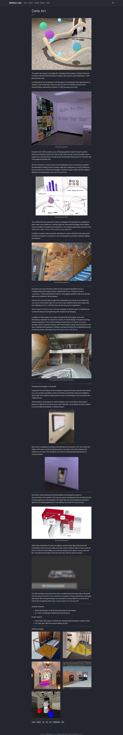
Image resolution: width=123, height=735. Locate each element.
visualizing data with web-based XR (67, 601)
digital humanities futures (46, 596)
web (33, 722)
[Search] (113, 3)
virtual (38, 722)
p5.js (62, 229)
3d (62, 722)
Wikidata (34, 300)
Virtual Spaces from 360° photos (67, 329)
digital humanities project (45, 309)
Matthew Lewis (15, 3)
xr (46, 722)
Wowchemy (50, 734)
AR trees (60, 596)
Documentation (58, 303)
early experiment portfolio (58, 172)
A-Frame (52, 229)
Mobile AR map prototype (76, 502)
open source (61, 734)
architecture (56, 722)
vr (50, 722)
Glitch (70, 229)
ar (43, 722)
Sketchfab (87, 227)
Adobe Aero (35, 229)
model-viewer (44, 229)
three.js (58, 229)
